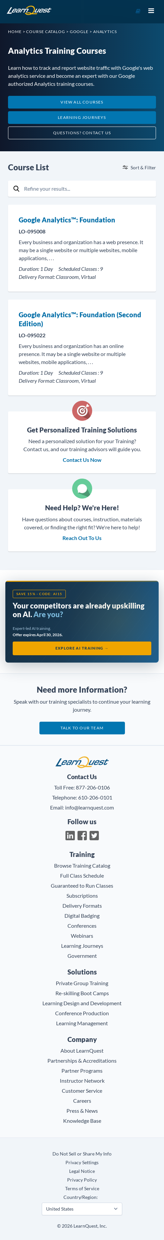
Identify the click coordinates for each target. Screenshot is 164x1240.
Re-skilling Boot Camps (82, 993)
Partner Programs (82, 1070)
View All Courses (81, 102)
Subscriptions (82, 895)
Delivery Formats (82, 905)
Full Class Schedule (82, 875)
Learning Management (82, 1023)
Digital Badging (82, 915)
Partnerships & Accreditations (82, 1060)
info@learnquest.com (89, 807)
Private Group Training (82, 983)
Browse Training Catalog (82, 865)
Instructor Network (82, 1080)
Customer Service (82, 1090)
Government (82, 955)
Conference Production (82, 1013)
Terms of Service (82, 1188)
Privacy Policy (82, 1180)
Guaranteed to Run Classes (82, 885)
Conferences (82, 925)
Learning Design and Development (82, 1003)
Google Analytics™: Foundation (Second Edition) (80, 319)
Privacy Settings (82, 1162)
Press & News (82, 1110)
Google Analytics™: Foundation (67, 220)
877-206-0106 (93, 787)
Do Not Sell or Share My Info (82, 1154)
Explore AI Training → (82, 648)
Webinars (82, 935)
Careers (82, 1100)
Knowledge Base (82, 1120)
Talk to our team (82, 727)
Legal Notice (82, 1171)
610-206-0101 (95, 797)
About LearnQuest (82, 1050)
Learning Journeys (82, 117)
